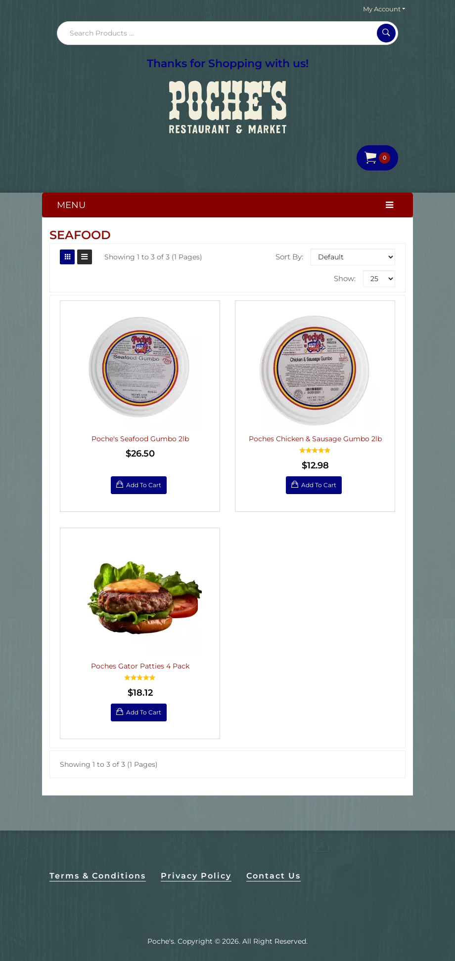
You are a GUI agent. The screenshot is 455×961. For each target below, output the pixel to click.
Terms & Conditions (97, 875)
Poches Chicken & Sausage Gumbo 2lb (315, 438)
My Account (384, 9)
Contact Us (273, 875)
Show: (345, 278)
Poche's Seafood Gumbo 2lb (140, 438)
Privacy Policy (196, 875)
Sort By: (289, 256)
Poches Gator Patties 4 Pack (140, 666)
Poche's (160, 941)
